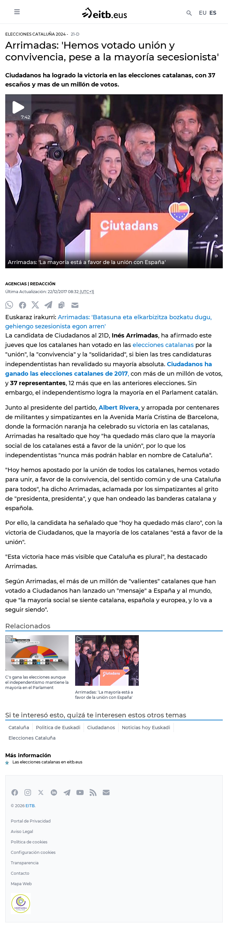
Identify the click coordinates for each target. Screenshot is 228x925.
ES (212, 13)
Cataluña (18, 727)
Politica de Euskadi (58, 727)
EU (203, 13)
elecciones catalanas (161, 345)
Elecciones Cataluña (31, 738)
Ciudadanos (101, 727)
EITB (30, 805)
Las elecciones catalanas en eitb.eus (47, 762)
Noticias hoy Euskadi (146, 727)
